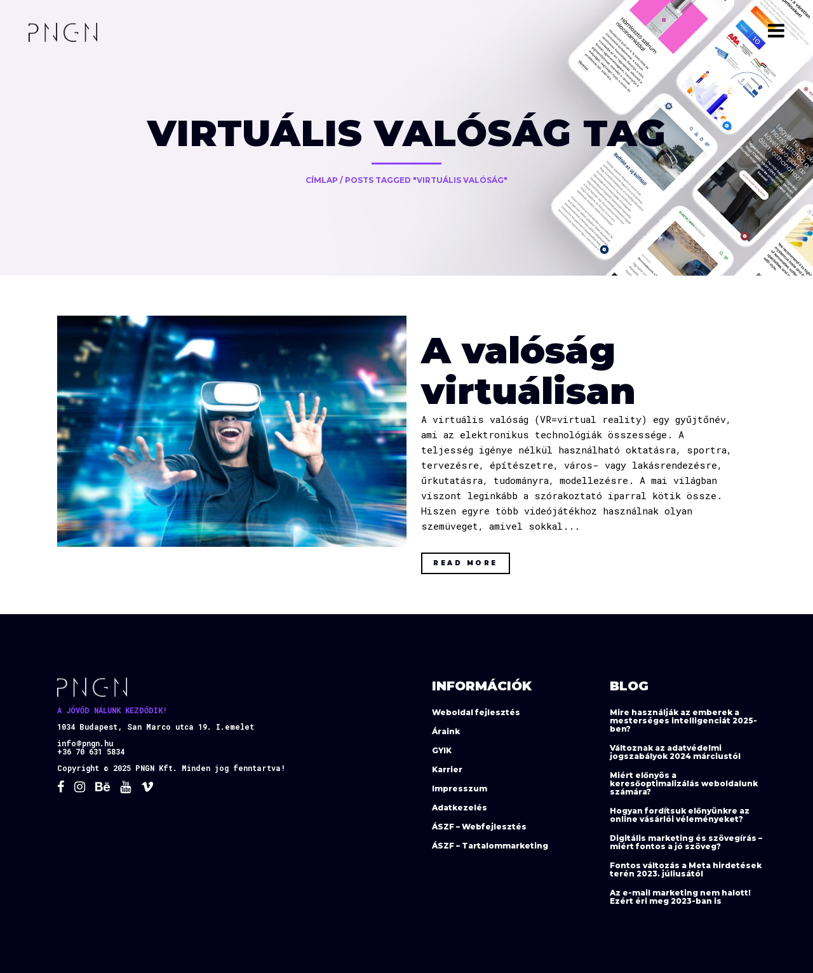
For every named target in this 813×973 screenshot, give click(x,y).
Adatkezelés (459, 807)
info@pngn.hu (85, 743)
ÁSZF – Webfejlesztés (479, 826)
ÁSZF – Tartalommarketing (490, 846)
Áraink (446, 731)
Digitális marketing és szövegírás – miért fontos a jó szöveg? (686, 842)
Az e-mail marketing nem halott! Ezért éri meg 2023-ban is (680, 897)
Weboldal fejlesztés (476, 712)
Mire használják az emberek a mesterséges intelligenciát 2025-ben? (683, 720)
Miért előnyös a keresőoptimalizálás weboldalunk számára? (684, 783)
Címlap (322, 180)
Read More (465, 563)
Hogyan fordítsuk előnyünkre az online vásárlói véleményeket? (679, 815)
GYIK (442, 750)
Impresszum (459, 788)
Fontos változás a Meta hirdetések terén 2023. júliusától (686, 869)
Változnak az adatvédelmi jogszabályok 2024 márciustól (675, 752)
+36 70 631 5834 (90, 751)
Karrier (447, 769)
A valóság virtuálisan (528, 370)
